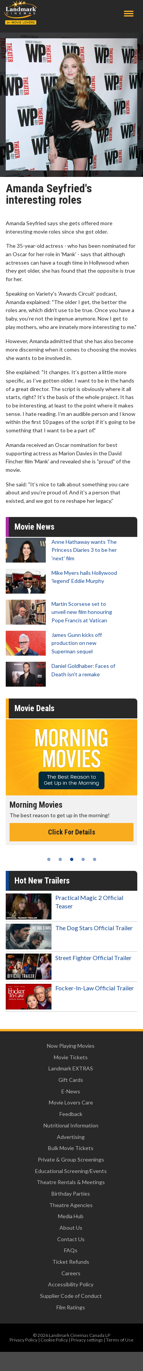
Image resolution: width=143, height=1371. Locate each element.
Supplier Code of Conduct (71, 1295)
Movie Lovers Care (71, 1102)
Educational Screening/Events (71, 1171)
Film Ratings (70, 1307)
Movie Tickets (71, 1057)
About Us (70, 1227)
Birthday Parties (70, 1193)
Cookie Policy (54, 1340)
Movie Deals (34, 708)
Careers (70, 1273)
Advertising (71, 1137)
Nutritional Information (70, 1125)
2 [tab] (60, 859)
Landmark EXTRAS (70, 1068)
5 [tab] (94, 859)
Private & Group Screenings (71, 1159)
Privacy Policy (23, 1340)
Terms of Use (119, 1340)
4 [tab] (83, 859)
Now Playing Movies (71, 1045)
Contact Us (71, 1239)
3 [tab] (72, 859)
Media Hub (71, 1216)
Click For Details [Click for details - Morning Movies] (71, 832)
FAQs (70, 1250)
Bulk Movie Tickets (70, 1148)
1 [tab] (49, 859)
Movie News (34, 527)
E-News (70, 1091)
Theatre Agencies (71, 1205)
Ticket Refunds (70, 1261)
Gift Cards (70, 1080)
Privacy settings (87, 1340)
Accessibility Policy (70, 1284)
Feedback (70, 1114)
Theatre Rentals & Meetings (71, 1182)
